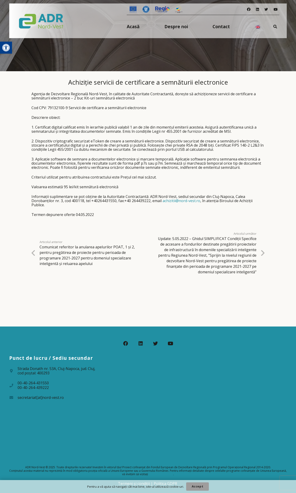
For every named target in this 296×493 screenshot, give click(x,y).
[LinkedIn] (257, 9)
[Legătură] (41, 21)
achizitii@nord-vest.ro (181, 200)
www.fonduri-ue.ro (161, 474)
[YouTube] (276, 9)
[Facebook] (248, 9)
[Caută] (275, 26)
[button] (6, 48)
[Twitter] (266, 9)
